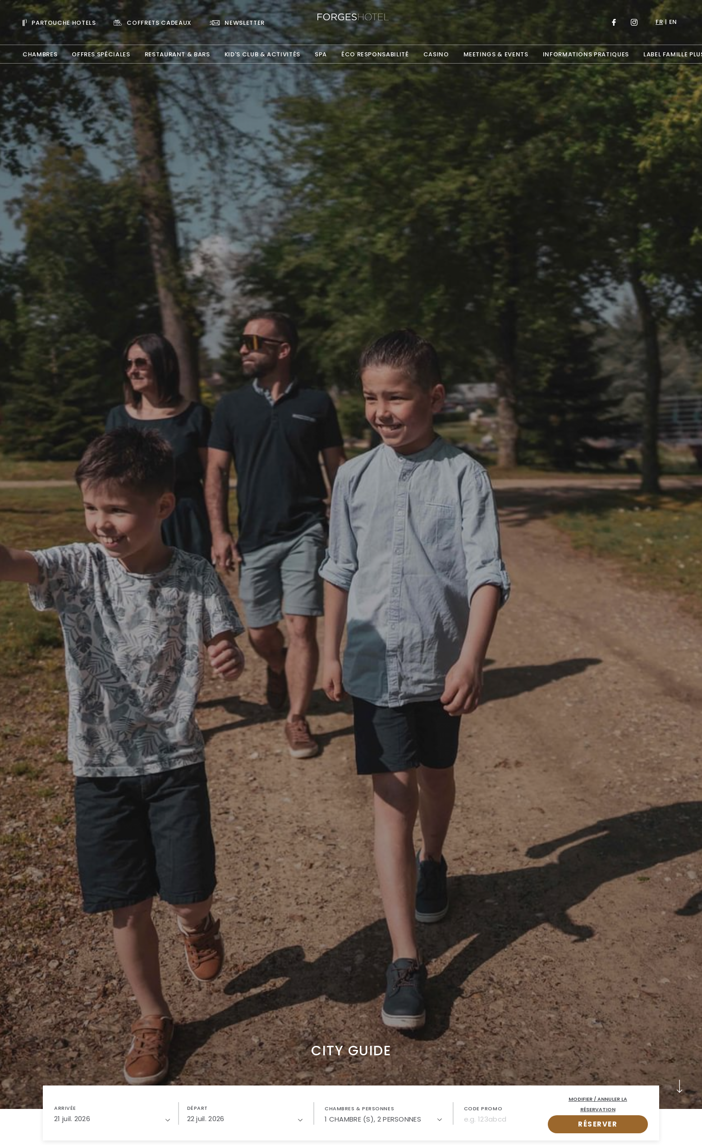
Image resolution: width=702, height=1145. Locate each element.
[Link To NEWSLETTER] (237, 22)
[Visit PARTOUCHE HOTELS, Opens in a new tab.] (59, 22)
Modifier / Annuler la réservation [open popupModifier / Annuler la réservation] (598, 1104)
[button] (112, 1113)
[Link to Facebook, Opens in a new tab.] (613, 22)
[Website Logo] (351, 18)
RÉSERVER (597, 1124)
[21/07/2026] (112, 1119)
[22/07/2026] (245, 1119)
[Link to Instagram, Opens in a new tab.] (634, 22)
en (673, 22)
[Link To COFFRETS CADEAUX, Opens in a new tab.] (152, 22)
